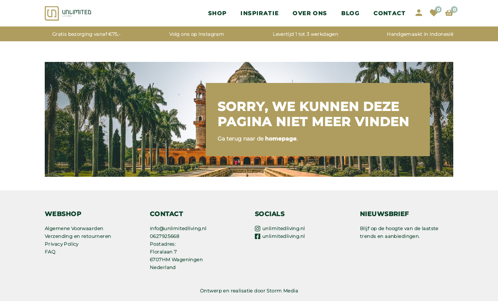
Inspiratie (259, 13)
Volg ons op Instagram (196, 34)
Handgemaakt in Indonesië (420, 34)
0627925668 (164, 236)
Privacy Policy (62, 244)
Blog (350, 13)
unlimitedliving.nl (283, 228)
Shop (217, 13)
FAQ (50, 252)
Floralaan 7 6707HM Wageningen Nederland (176, 259)
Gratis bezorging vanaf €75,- (86, 34)
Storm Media (282, 291)
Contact (389, 13)
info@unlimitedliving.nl (178, 228)
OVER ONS (310, 13)
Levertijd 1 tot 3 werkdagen (305, 34)
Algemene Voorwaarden (74, 228)
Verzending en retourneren (78, 236)
